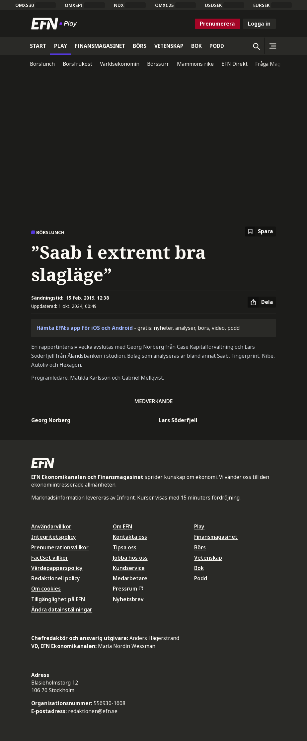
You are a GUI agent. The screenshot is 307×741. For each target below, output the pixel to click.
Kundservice (129, 568)
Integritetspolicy (53, 536)
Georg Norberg (50, 420)
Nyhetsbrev (128, 599)
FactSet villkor (49, 557)
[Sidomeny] (273, 46)
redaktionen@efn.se (92, 711)
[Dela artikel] (262, 302)
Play (199, 526)
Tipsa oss (124, 547)
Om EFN (122, 526)
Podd (200, 578)
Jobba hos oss (130, 557)
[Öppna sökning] (256, 46)
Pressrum (128, 588)
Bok (199, 568)
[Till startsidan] (55, 23)
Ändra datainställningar (61, 609)
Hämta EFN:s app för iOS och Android (85, 327)
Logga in (259, 23)
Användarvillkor (51, 526)
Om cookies (46, 588)
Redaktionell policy (55, 578)
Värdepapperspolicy (57, 568)
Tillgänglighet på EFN (58, 599)
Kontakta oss (130, 536)
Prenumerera (217, 23)
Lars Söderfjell (178, 420)
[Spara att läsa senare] (260, 232)
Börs (200, 547)
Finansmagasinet (216, 536)
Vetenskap (208, 557)
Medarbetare (130, 578)
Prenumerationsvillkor (60, 547)
